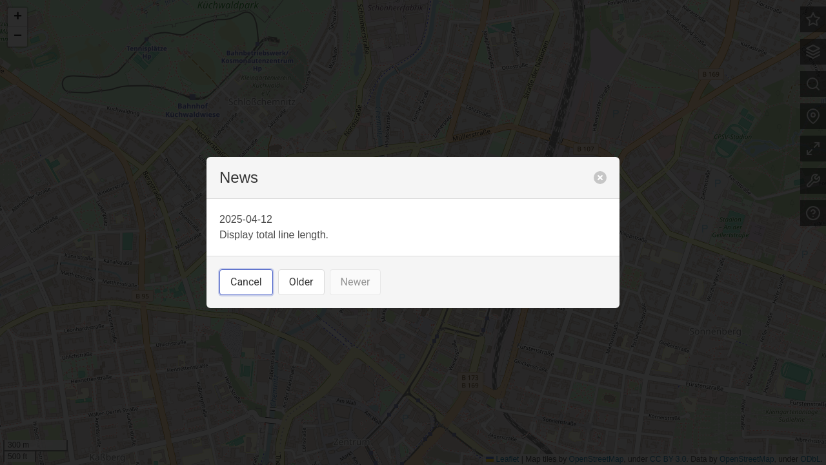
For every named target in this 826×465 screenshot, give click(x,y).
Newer (355, 282)
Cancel (246, 282)
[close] (600, 177)
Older (301, 282)
